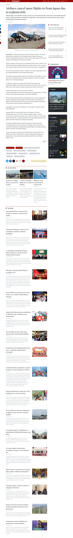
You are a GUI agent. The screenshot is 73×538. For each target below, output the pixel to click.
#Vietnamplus (9, 156)
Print (17, 161)
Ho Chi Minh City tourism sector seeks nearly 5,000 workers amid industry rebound (18, 295)
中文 (59, 1)
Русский (63, 1)
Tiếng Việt (44, 1)
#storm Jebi (9, 150)
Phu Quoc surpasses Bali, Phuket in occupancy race (17, 271)
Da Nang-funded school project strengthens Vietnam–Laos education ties (17, 450)
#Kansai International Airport (19, 150)
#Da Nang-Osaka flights (12, 153)
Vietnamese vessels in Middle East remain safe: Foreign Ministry (16, 522)
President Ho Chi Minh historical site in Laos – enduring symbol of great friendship (18, 350)
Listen (53, 130)
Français (52, 1)
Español (56, 1)
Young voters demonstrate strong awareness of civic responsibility (56, 28)
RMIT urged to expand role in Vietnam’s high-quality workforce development (18, 470)
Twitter (13, 161)
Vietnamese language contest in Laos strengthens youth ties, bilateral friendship (17, 231)
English (48, 1)
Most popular (54, 25)
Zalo (7, 161)
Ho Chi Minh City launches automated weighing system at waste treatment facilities (17, 412)
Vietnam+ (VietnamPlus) (16, 1)
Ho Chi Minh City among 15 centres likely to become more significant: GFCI (57, 107)
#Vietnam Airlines (10, 147)
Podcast (54, 117)
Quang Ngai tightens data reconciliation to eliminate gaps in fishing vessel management (18, 314)
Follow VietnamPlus (35, 161)
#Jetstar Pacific (19, 147)
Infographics (54, 64)
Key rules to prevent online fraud (56, 81)
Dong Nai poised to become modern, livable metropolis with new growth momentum (17, 507)
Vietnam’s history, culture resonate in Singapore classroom (17, 487)
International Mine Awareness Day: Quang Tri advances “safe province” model (17, 213)
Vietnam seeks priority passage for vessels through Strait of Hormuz (56, 49)
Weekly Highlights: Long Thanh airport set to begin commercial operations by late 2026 (53, 124)
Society (8, 4)
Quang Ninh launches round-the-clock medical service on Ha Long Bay (18, 392)
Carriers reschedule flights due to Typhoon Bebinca (26, 182)
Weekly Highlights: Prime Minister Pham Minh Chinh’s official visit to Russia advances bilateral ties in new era (54, 139)
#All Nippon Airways (23, 153)
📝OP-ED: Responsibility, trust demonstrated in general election (55, 56)
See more (10, 208)
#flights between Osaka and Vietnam (31, 147)
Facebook (10, 161)
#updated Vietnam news (35, 153)
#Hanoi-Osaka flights (32, 150)
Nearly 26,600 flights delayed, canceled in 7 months (12, 182)
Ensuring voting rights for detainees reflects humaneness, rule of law (56, 42)
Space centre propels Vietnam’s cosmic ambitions (54, 152)
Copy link (20, 161)
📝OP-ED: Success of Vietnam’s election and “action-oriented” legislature (57, 35)
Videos (53, 89)
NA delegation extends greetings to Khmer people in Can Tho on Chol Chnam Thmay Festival (17, 253)
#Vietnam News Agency (19, 156)
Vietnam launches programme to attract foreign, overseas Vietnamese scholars (18, 369)
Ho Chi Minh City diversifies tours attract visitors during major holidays (17, 333)
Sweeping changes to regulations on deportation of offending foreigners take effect (18, 432)
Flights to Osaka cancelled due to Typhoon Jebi (38, 182)
